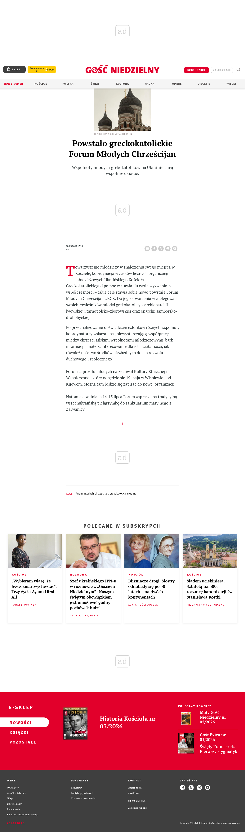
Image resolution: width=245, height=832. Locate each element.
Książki (18, 732)
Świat (95, 83)
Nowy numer (13, 83)
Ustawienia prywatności (83, 798)
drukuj (168, 247)
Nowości (18, 722)
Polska (68, 83)
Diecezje (204, 83)
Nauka (149, 83)
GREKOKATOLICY (118, 493)
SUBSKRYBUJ (196, 70)
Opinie (177, 83)
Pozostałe (18, 742)
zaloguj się (222, 70)
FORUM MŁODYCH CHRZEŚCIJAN (91, 493)
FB (154, 247)
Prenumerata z (37, 69)
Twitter (161, 247)
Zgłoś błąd (16, 823)
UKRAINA (131, 493)
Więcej (231, 83)
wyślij (175, 247)
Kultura (122, 83)
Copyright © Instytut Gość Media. (196, 823)
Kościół (40, 83)
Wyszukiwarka (238, 69)
